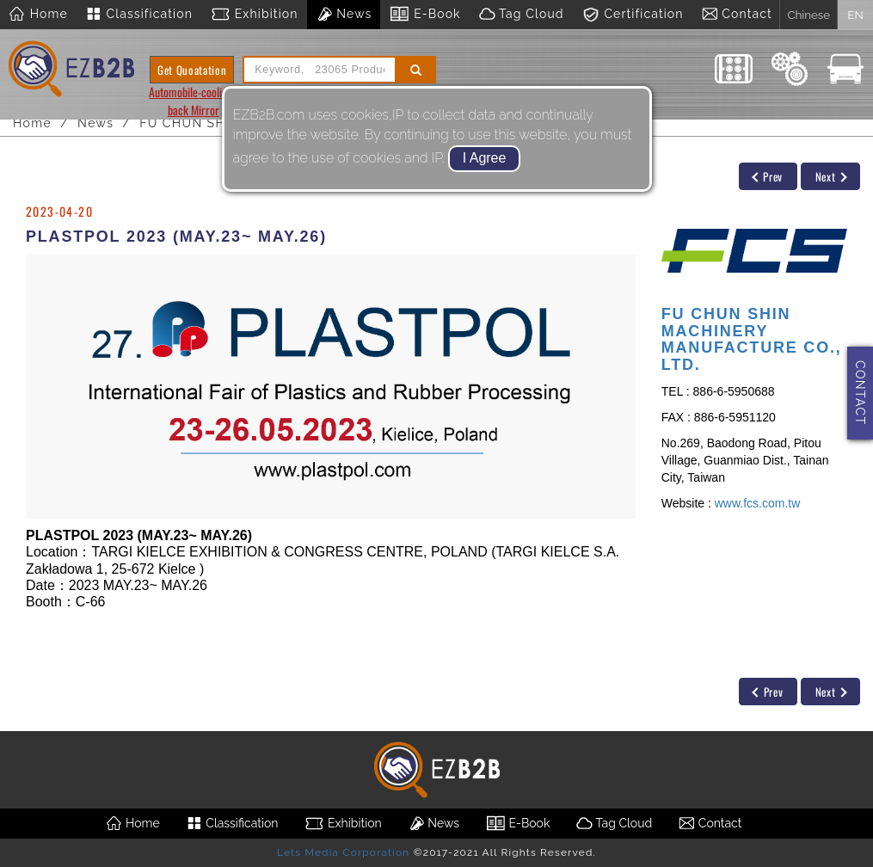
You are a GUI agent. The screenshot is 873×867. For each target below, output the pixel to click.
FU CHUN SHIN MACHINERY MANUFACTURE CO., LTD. (751, 339)
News (344, 14)
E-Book (424, 14)
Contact (736, 14)
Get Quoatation (191, 69)
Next (831, 176)
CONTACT (860, 392)
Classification (139, 14)
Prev (767, 176)
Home (38, 14)
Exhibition (254, 14)
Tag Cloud (521, 14)
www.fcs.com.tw (758, 503)
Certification (632, 14)
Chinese (808, 15)
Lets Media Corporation (343, 852)
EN (855, 15)
